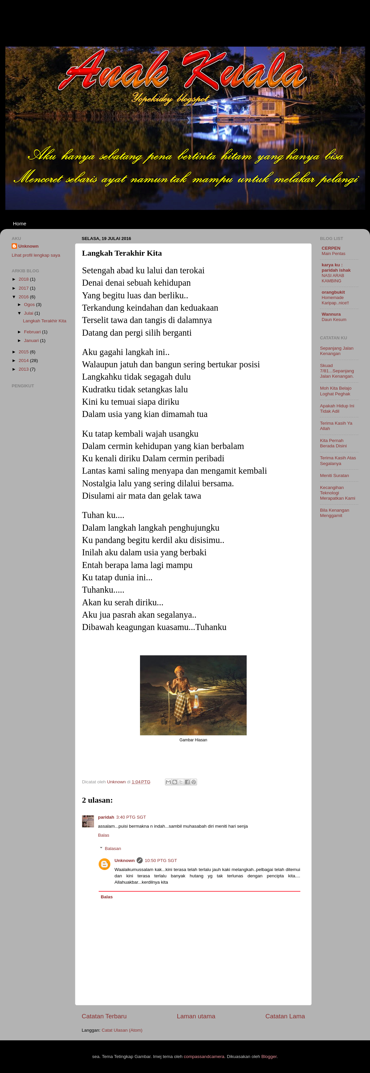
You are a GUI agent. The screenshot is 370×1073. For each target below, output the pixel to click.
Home (19, 223)
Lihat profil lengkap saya (36, 255)
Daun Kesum (334, 319)
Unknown (125, 860)
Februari (33, 331)
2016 (24, 296)
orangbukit (333, 292)
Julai (29, 313)
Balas (103, 835)
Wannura (331, 314)
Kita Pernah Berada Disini (333, 443)
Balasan (113, 848)
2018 (24, 279)
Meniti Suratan (334, 475)
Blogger (269, 1056)
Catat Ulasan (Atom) (122, 1030)
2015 (24, 351)
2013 (24, 369)
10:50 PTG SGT (161, 860)
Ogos (30, 304)
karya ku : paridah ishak (336, 267)
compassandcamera (204, 1056)
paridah (106, 817)
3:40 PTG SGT (131, 817)
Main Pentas (333, 253)
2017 (24, 288)
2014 (24, 360)
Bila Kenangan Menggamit (334, 513)
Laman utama (196, 1016)
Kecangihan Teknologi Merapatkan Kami (337, 493)
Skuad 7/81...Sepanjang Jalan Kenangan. (337, 371)
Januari (32, 340)
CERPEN (331, 248)
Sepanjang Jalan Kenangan (337, 351)
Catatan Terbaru (104, 1016)
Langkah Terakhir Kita (44, 320)
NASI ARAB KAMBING (333, 278)
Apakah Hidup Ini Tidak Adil (337, 408)
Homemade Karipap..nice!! (335, 300)
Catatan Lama (285, 1016)
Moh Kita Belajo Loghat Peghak (336, 391)
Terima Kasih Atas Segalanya (338, 460)
